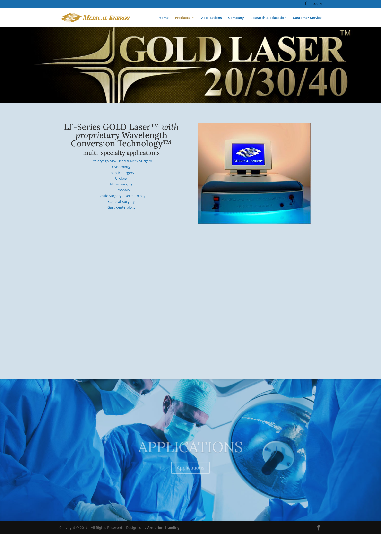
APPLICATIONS (190, 452)
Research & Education (268, 18)
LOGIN (317, 4)
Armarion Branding (163, 527)
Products (182, 18)
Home (164, 18)
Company (236, 18)
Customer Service (307, 18)
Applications (211, 18)
